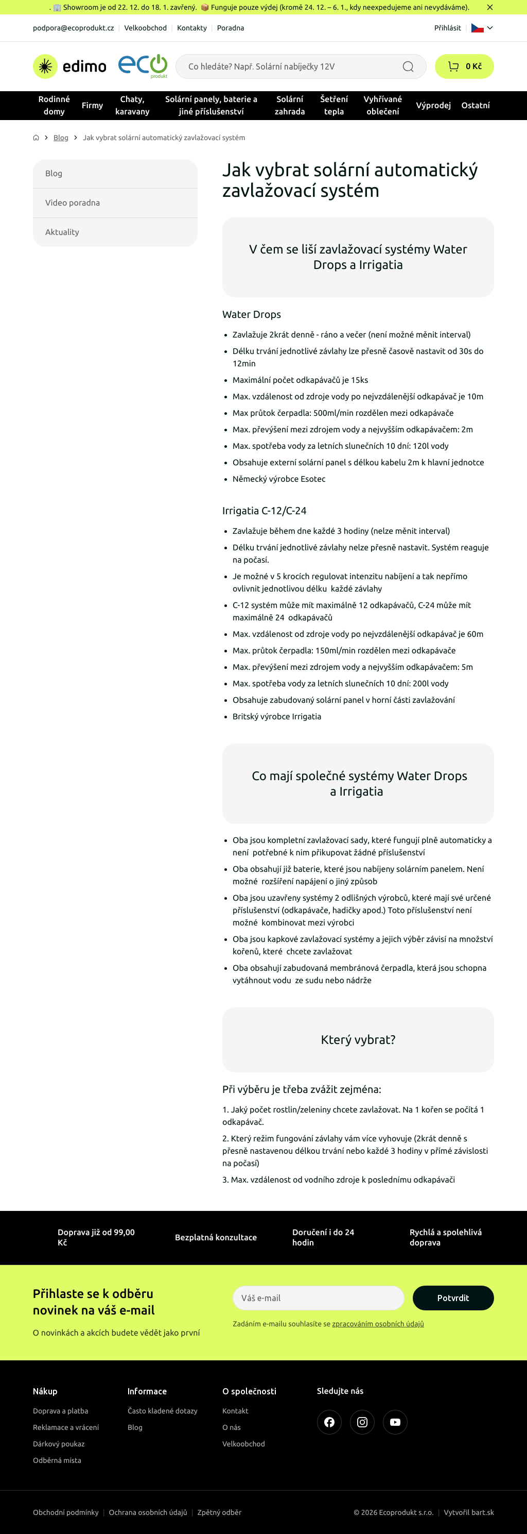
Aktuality (62, 232)
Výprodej (433, 105)
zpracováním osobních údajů (378, 1324)
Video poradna (72, 203)
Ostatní (475, 105)
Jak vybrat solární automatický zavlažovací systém (164, 137)
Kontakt (235, 1411)
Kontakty (192, 28)
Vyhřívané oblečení (383, 105)
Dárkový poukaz (59, 1444)
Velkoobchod (145, 28)
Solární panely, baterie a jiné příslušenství (211, 105)
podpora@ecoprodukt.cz (73, 28)
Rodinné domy (55, 105)
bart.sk (482, 1512)
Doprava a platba (61, 1411)
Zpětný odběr (220, 1512)
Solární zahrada (290, 105)
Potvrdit (453, 1298)
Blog (61, 137)
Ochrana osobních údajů (148, 1512)
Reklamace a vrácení (66, 1427)
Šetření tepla (334, 105)
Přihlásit (447, 28)
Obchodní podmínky (66, 1512)
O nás (231, 1427)
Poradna (230, 28)
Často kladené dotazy (163, 1411)
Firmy (92, 105)
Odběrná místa (57, 1460)
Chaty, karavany (132, 105)
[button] (453, 66)
